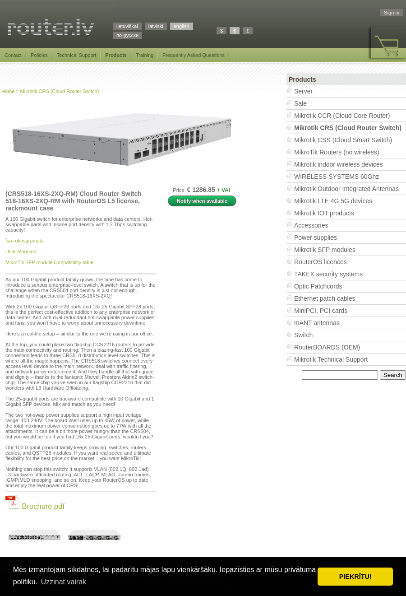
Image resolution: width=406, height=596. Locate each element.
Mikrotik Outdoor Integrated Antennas (346, 188)
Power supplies (315, 237)
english (181, 26)
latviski (155, 26)
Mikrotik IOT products (324, 213)
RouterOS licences (320, 261)
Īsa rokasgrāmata (24, 240)
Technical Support (76, 55)
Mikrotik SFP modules (324, 249)
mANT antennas (317, 322)
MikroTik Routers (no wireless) (336, 152)
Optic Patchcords (318, 286)
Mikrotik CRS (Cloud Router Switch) (59, 91)
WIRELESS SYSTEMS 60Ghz (336, 176)
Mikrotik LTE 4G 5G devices (333, 201)
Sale (300, 103)
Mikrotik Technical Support (331, 359)
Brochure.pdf (35, 506)
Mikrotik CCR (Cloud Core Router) (342, 115)
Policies (39, 55)
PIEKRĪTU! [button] (355, 576)
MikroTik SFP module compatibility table (49, 262)
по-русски (127, 35)
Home (7, 91)
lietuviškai (127, 26)
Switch (303, 335)
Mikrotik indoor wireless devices (338, 164)
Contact (13, 55)
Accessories (311, 225)
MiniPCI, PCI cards (320, 310)
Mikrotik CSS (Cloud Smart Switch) (343, 140)
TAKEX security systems (328, 274)
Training (144, 55)
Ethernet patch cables (324, 298)
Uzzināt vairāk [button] (63, 582)
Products (116, 55)
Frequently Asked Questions (193, 55)
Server (303, 91)
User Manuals (20, 251)
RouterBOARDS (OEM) (327, 347)
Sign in (391, 12)
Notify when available (202, 201)
